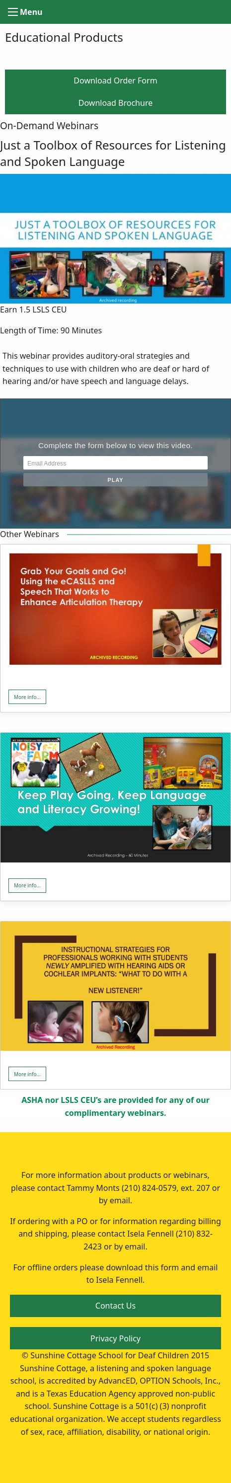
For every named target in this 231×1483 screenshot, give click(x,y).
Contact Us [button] (115, 1305)
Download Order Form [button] (115, 80)
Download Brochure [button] (115, 102)
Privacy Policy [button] (115, 1338)
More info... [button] (27, 697)
